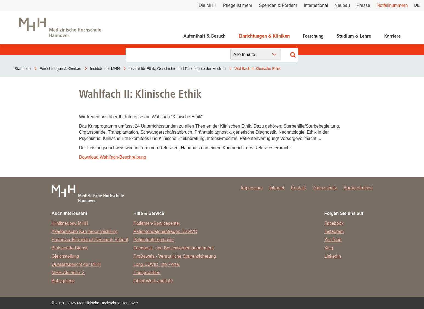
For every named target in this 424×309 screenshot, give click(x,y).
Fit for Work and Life (153, 281)
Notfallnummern (392, 5)
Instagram (334, 231)
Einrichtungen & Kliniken (264, 36)
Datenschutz (325, 188)
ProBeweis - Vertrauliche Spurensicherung (174, 256)
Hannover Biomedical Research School (90, 239)
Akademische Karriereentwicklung (85, 231)
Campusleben (146, 272)
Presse (363, 5)
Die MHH (207, 5)
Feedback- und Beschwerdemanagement (173, 248)
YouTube (333, 239)
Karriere (392, 36)
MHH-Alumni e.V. (68, 272)
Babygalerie (63, 281)
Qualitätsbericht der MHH (76, 264)
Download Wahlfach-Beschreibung (112, 157)
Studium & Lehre (354, 36)
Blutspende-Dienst (69, 248)
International (316, 5)
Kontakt (298, 188)
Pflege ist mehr (237, 5)
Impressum (252, 188)
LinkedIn (332, 256)
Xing (328, 248)
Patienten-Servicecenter (156, 223)
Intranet (276, 188)
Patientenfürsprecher (153, 239)
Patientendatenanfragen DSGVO (165, 231)
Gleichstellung (65, 256)
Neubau (342, 5)
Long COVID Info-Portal (156, 264)
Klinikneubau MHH (70, 223)
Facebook (334, 223)
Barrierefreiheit (358, 188)
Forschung (313, 36)
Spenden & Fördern (278, 5)
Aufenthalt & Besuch (204, 36)
